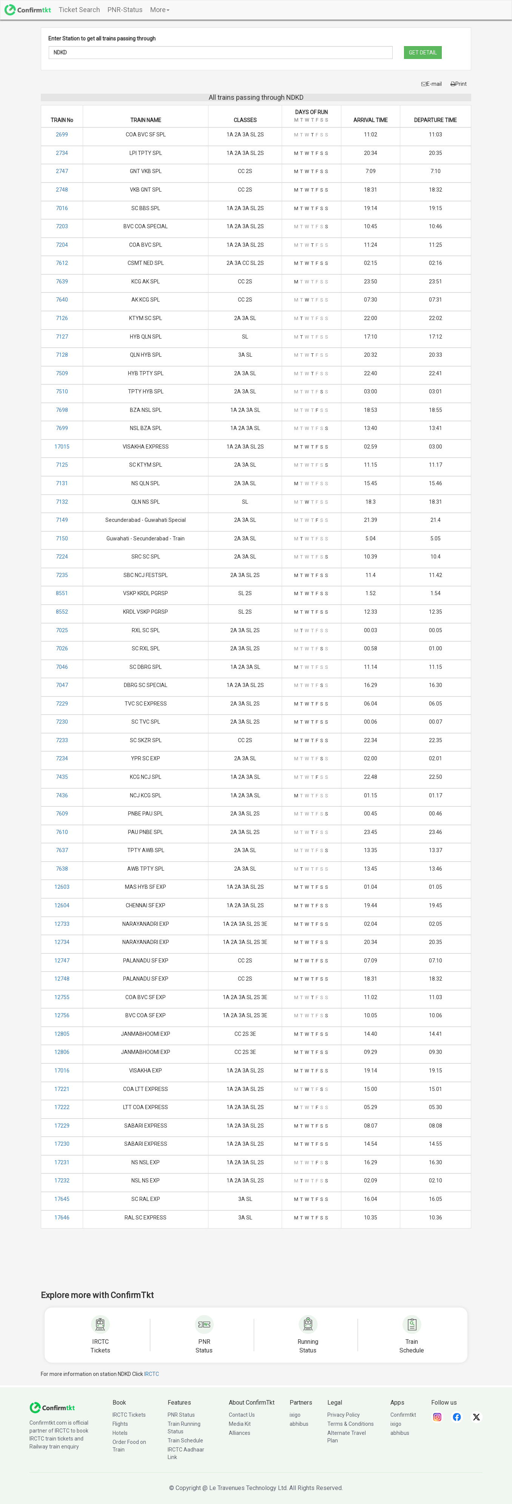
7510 (62, 391)
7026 (62, 648)
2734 (62, 153)
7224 (62, 557)
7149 (62, 520)
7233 (62, 740)
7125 (62, 465)
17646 (61, 1218)
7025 (62, 630)
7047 (62, 685)
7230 (62, 722)
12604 (61, 905)
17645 (61, 1199)
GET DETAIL (423, 53)
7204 (62, 245)
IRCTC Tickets (129, 1415)
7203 (62, 226)
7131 (62, 483)
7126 (62, 318)
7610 (62, 832)
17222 (61, 1107)
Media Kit (240, 1424)
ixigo (295, 1415)
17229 (61, 1126)
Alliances (239, 1433)
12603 (61, 887)
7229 (62, 704)
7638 (62, 869)
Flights (120, 1424)
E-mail (431, 84)
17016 (61, 1071)
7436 (62, 795)
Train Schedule (185, 1440)
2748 (62, 190)
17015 (61, 447)
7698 (62, 410)
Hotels (120, 1433)
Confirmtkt (403, 1415)
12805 (61, 1034)
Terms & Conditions (350, 1424)
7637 (62, 850)
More (160, 10)
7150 (62, 538)
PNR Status (181, 1415)
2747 (62, 171)
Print (458, 84)
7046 (62, 667)
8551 (62, 593)
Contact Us (242, 1415)
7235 (62, 575)
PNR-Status (125, 10)
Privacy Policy (343, 1415)
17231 (61, 1162)
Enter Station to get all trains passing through (102, 39)
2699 (62, 135)
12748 (61, 979)
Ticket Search (79, 10)
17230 (61, 1144)
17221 (61, 1089)
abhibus (299, 1424)
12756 (61, 1015)
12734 (61, 942)
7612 (62, 263)
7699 (62, 428)
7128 (62, 355)
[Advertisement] (256, 1264)
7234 (62, 758)
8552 (62, 612)
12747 (61, 961)
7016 (62, 208)
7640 (62, 300)
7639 (62, 282)
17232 (61, 1181)
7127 (62, 337)
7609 (62, 814)
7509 (62, 373)
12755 (61, 997)
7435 (62, 777)
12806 (61, 1052)
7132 (62, 502)
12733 (61, 924)
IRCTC (151, 1374)
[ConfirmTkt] (52, 1407)
